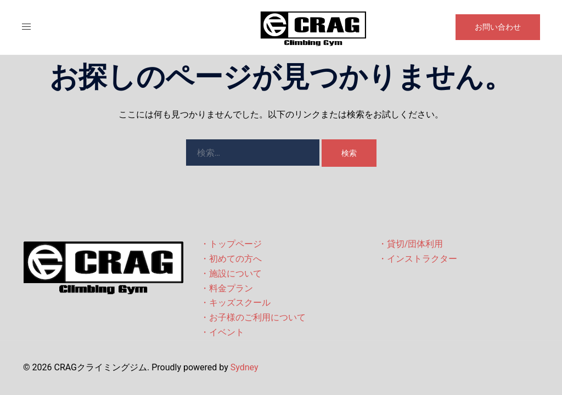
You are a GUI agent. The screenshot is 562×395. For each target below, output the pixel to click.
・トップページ (231, 244)
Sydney (244, 367)
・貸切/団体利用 (410, 244)
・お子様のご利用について (253, 317)
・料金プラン (226, 288)
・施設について (231, 273)
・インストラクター (417, 258)
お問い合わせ (498, 26)
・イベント (222, 332)
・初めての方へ (231, 258)
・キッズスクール (235, 302)
